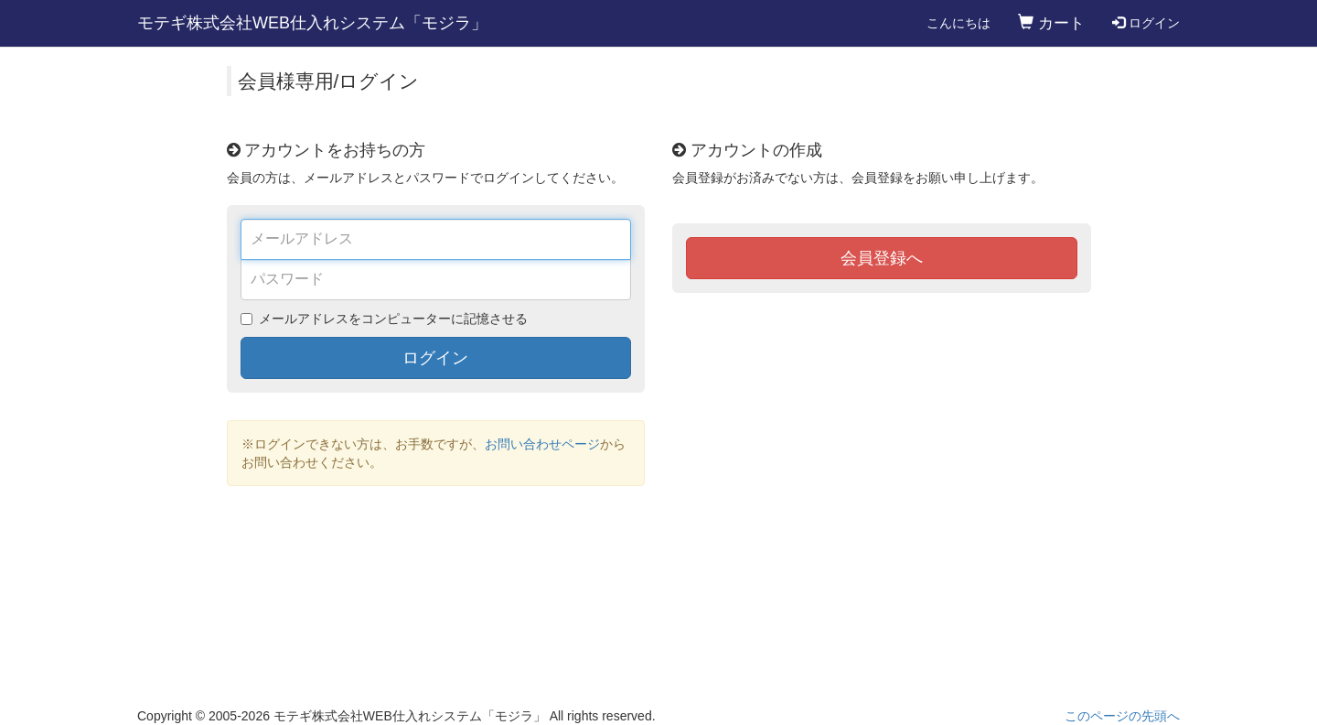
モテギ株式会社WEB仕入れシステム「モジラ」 (312, 23)
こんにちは (958, 23)
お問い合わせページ (542, 444)
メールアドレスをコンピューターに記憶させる (393, 318)
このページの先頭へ (1122, 716)
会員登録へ (882, 258)
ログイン (1146, 23)
